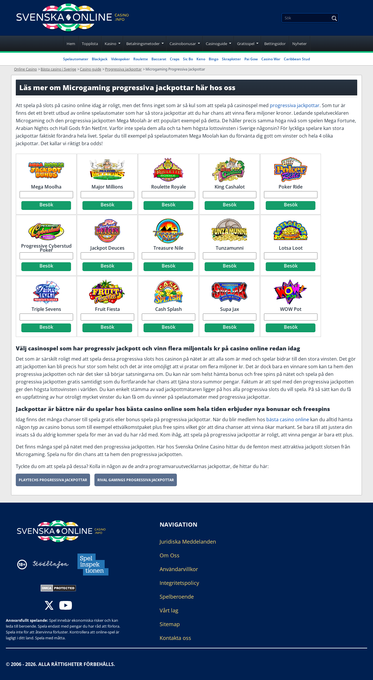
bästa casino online (287, 419)
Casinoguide (216, 43)
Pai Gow (251, 58)
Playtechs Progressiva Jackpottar (53, 479)
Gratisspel (245, 43)
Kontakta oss (175, 637)
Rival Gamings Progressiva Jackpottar (135, 479)
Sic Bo (188, 58)
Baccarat (158, 58)
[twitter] (49, 606)
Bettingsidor (275, 43)
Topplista (90, 43)
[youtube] (65, 606)
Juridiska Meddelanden (188, 541)
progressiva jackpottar (295, 105)
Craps (174, 58)
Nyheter (299, 43)
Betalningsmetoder (143, 43)
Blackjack (100, 58)
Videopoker (120, 58)
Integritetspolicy (179, 582)
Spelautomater (75, 58)
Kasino (110, 43)
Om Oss (169, 555)
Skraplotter (231, 58)
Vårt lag (169, 610)
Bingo (213, 58)
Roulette (140, 58)
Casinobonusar (183, 43)
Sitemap (170, 624)
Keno (200, 58)
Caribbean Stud (297, 58)
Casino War (270, 58)
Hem (71, 43)
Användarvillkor (179, 569)
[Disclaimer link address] (51, 564)
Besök (46, 204)
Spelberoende (177, 596)
